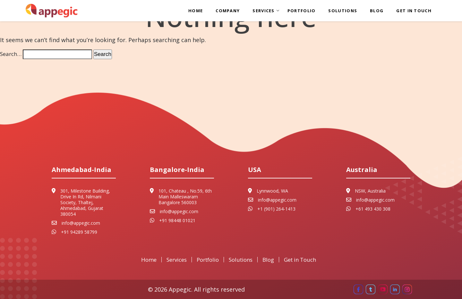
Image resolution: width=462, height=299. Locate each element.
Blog (376, 11)
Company (228, 11)
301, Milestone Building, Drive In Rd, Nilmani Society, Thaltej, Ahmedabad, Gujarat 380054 (85, 202)
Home (195, 11)
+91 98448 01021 (177, 220)
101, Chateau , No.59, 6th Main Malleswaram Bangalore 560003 (185, 196)
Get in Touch (414, 11)
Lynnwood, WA (272, 191)
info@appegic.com (81, 223)
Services (263, 11)
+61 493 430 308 (372, 209)
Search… (10, 54)
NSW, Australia (370, 191)
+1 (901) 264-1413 (276, 209)
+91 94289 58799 (79, 232)
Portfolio (301, 11)
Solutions (342, 11)
